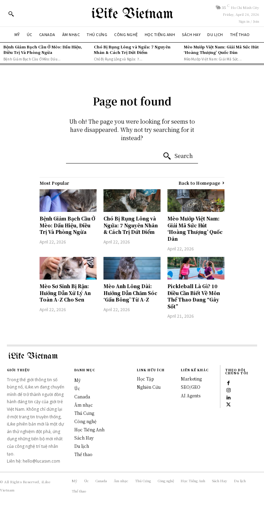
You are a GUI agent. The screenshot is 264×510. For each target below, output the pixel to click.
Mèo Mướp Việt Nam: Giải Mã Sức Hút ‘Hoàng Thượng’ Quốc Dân (221, 49)
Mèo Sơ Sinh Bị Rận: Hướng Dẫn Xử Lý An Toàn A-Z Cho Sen (65, 293)
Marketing (191, 379)
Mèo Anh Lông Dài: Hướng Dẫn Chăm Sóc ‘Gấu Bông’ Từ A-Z (130, 293)
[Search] (177, 156)
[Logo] (132, 13)
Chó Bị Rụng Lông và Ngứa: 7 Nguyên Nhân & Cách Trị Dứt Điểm (132, 49)
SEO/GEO (190, 387)
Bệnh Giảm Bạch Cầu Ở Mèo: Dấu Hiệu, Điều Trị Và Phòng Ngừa (42, 49)
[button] (11, 14)
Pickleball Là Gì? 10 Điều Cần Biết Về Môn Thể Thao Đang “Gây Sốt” (193, 296)
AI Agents (190, 395)
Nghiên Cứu (149, 387)
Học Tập (145, 379)
